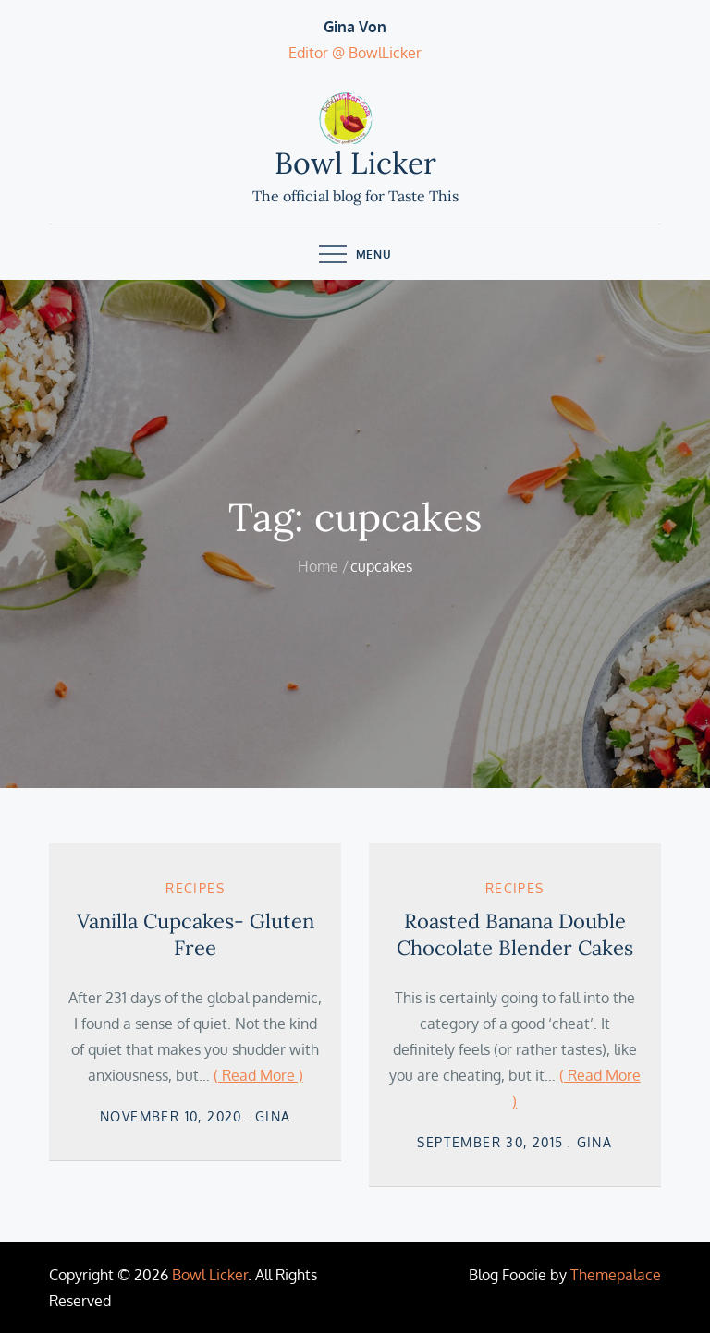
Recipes (195, 888)
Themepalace (615, 1275)
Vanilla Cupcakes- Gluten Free (195, 934)
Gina (273, 1116)
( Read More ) (258, 1075)
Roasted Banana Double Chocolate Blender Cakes (515, 934)
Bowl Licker (355, 163)
